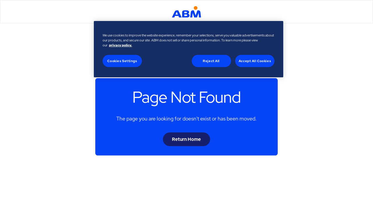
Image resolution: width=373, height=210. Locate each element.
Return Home (186, 139)
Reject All (211, 61)
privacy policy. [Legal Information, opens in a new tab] (120, 45)
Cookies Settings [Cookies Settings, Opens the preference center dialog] (122, 61)
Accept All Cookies (255, 61)
